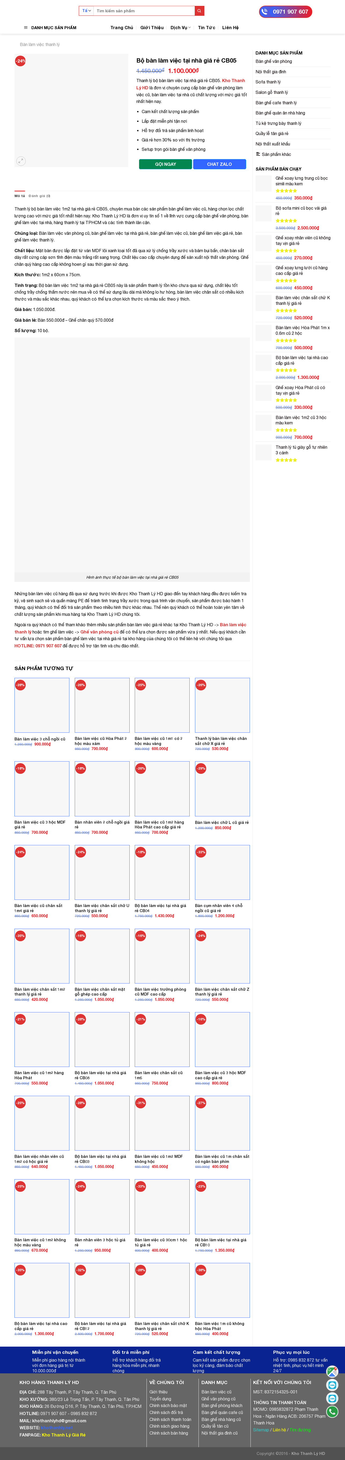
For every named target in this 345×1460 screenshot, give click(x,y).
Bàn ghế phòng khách (221, 1405)
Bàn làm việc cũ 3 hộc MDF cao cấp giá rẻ (220, 1075)
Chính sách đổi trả (166, 1412)
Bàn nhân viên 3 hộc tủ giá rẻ (100, 1242)
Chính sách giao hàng (169, 1426)
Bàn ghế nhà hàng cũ (221, 1419)
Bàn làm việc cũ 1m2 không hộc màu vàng (40, 1242)
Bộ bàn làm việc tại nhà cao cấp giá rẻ (40, 1326)
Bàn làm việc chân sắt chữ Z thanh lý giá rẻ (222, 992)
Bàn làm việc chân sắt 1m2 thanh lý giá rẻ (39, 992)
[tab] (19, 196)
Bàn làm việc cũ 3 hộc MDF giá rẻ (40, 824)
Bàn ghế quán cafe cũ (222, 1412)
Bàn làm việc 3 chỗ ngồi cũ (39, 739)
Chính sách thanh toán (170, 1419)
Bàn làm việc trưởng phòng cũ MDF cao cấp (160, 992)
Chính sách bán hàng (168, 1433)
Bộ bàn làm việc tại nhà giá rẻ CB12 (100, 1326)
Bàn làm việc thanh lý (40, 44)
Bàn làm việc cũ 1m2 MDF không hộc (159, 1159)
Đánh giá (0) (39, 196)
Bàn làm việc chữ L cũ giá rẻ (222, 822)
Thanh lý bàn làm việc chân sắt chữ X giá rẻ (221, 741)
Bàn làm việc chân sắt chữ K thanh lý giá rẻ (162, 1326)
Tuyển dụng (160, 1398)
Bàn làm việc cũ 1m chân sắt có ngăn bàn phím (222, 1159)
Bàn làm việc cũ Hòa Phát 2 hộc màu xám (101, 741)
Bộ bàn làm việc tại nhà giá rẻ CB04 (160, 908)
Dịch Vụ (181, 27)
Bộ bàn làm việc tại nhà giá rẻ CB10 (220, 1242)
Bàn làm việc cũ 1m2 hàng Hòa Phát (39, 1075)
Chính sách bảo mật (168, 1405)
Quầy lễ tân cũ (214, 1426)
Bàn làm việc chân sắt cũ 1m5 (159, 1075)
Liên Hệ (230, 27)
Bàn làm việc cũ (216, 1391)
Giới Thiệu (152, 27)
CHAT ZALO (219, 164)
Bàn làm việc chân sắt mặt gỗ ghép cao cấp (100, 992)
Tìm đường (300, 1429)
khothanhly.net (57, 1427)
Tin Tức (206, 27)
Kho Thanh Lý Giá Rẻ (63, 1434)
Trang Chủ (121, 27)
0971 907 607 (290, 11)
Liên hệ (279, 1429)
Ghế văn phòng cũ (99, 631)
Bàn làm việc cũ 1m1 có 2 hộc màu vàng (158, 741)
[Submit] (199, 11)
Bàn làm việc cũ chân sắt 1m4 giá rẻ (38, 908)
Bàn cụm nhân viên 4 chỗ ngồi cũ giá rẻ (218, 908)
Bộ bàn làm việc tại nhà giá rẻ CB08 (100, 1075)
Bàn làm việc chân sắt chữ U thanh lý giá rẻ (102, 908)
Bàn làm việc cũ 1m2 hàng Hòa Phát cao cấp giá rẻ (159, 824)
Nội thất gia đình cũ (219, 1433)
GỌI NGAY (165, 164)
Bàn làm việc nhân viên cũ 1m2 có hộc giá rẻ (39, 1159)
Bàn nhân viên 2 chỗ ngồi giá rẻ (102, 824)
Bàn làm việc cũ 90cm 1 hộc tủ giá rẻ (161, 1242)
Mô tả (19, 196)
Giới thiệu (158, 1391)
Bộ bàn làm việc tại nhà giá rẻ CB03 (100, 1159)
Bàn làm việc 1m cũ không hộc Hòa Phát (219, 1326)
